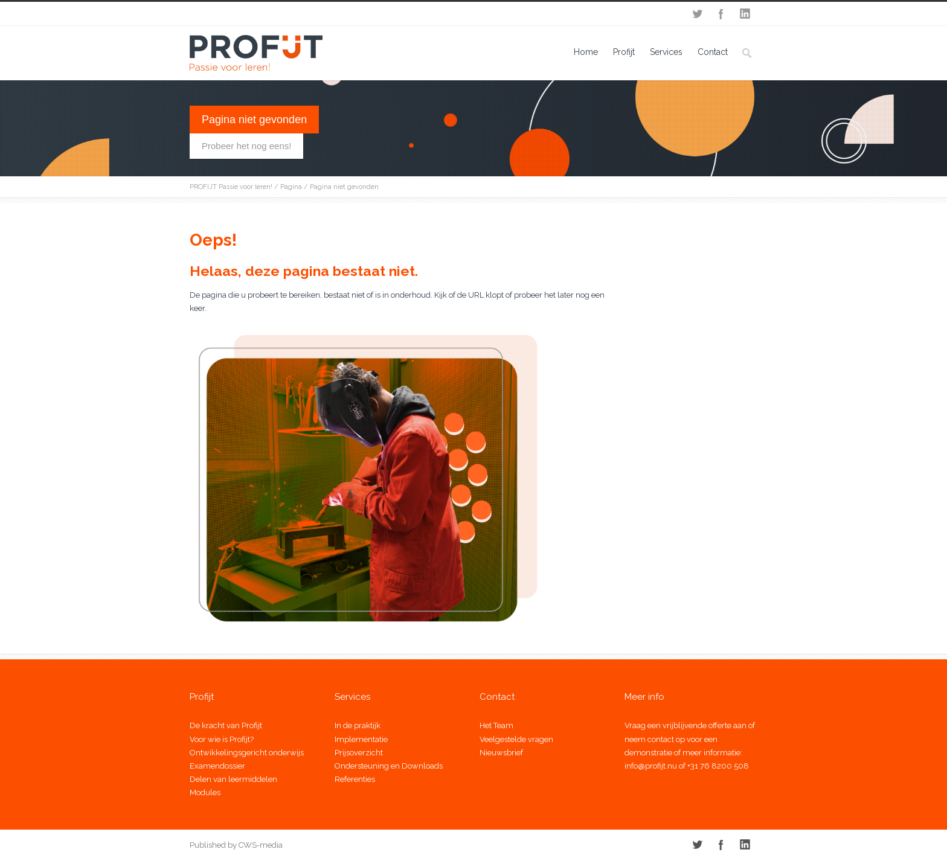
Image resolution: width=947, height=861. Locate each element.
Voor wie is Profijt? (222, 739)
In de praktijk (357, 725)
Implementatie (361, 739)
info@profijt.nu (650, 765)
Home (586, 52)
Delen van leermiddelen (233, 779)
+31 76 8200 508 (718, 765)
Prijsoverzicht (359, 752)
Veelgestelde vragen (516, 739)
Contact (713, 52)
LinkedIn (745, 14)
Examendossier (217, 765)
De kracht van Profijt (226, 725)
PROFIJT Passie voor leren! (231, 187)
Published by (213, 845)
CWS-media (260, 845)
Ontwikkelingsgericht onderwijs (247, 752)
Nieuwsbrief (501, 752)
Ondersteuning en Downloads (389, 765)
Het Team (496, 725)
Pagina (291, 187)
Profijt (624, 52)
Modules (205, 792)
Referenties (355, 779)
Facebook (721, 14)
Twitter (697, 14)
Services (666, 52)
